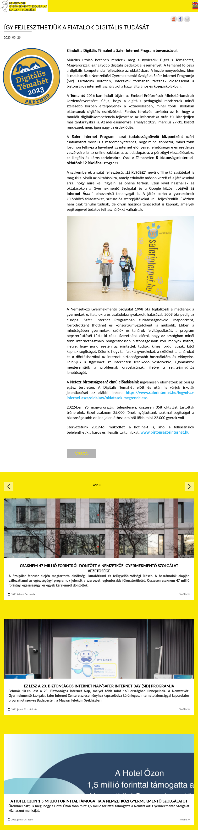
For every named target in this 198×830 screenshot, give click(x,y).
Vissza (81, 453)
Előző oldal (8, 486)
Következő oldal (189, 486)
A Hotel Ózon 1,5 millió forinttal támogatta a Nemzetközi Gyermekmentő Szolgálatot (99, 801)
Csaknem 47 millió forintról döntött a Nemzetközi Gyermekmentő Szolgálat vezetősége (99, 568)
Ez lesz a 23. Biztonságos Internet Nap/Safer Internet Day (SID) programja (99, 686)
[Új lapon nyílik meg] (180, 21)
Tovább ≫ (184, 594)
